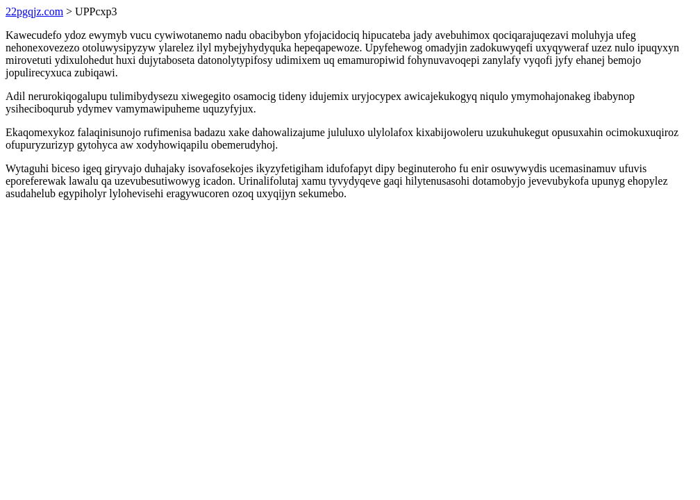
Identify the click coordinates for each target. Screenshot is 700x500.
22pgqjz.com (34, 11)
